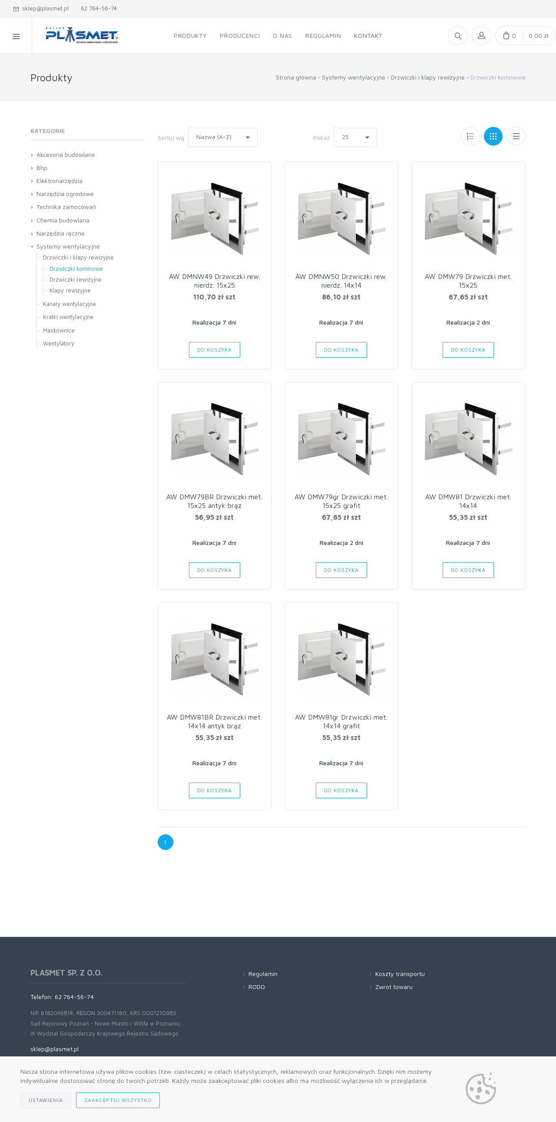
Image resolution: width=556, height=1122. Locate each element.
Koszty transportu (400, 973)
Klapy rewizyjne (70, 290)
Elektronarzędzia (59, 180)
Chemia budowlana (62, 220)
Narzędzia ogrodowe (65, 193)
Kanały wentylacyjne (69, 303)
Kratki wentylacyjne (68, 316)
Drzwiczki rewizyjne (76, 279)
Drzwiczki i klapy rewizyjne (428, 77)
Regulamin (263, 973)
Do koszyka (214, 349)
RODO (256, 986)
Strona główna (296, 77)
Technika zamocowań (66, 206)
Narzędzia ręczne (60, 233)
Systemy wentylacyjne (353, 77)
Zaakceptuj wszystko (118, 1100)
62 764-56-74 (97, 8)
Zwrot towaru (394, 986)
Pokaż (321, 137)
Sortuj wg (171, 137)
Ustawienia (46, 1100)
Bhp (41, 167)
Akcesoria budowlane (65, 154)
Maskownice (59, 330)
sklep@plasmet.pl (41, 8)
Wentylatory (58, 343)
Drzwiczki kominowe (76, 268)
